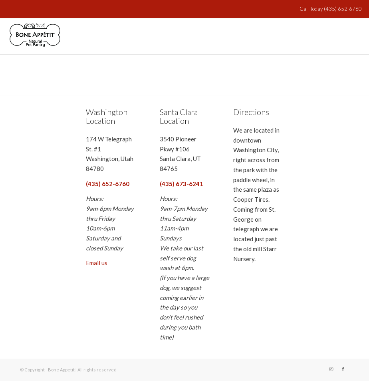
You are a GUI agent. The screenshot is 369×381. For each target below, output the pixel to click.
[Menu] (351, 36)
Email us (96, 262)
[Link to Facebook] (343, 369)
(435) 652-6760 (342, 9)
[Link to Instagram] (331, 369)
